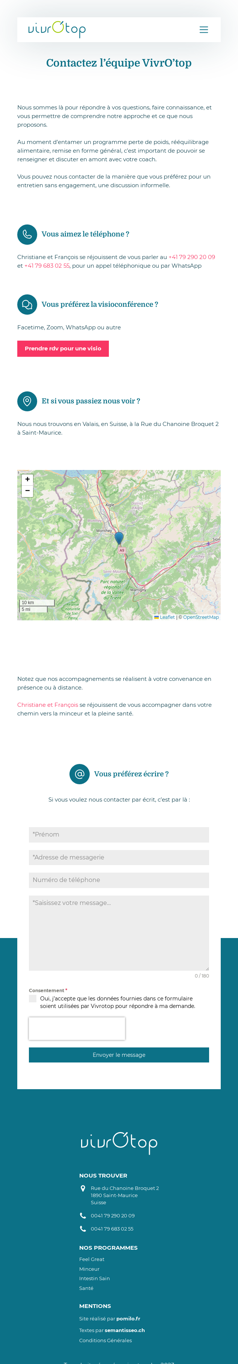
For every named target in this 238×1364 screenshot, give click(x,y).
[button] (119, 538)
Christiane (32, 704)
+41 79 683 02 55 (46, 265)
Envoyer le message (119, 1055)
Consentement (48, 990)
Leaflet (164, 617)
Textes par (112, 1330)
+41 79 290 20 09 (192, 257)
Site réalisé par (109, 1319)
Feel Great (91, 1259)
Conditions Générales (105, 1340)
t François (64, 704)
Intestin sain (94, 1278)
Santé (86, 1288)
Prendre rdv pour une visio (63, 348)
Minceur (89, 1269)
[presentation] (77, 1028)
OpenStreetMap (201, 617)
